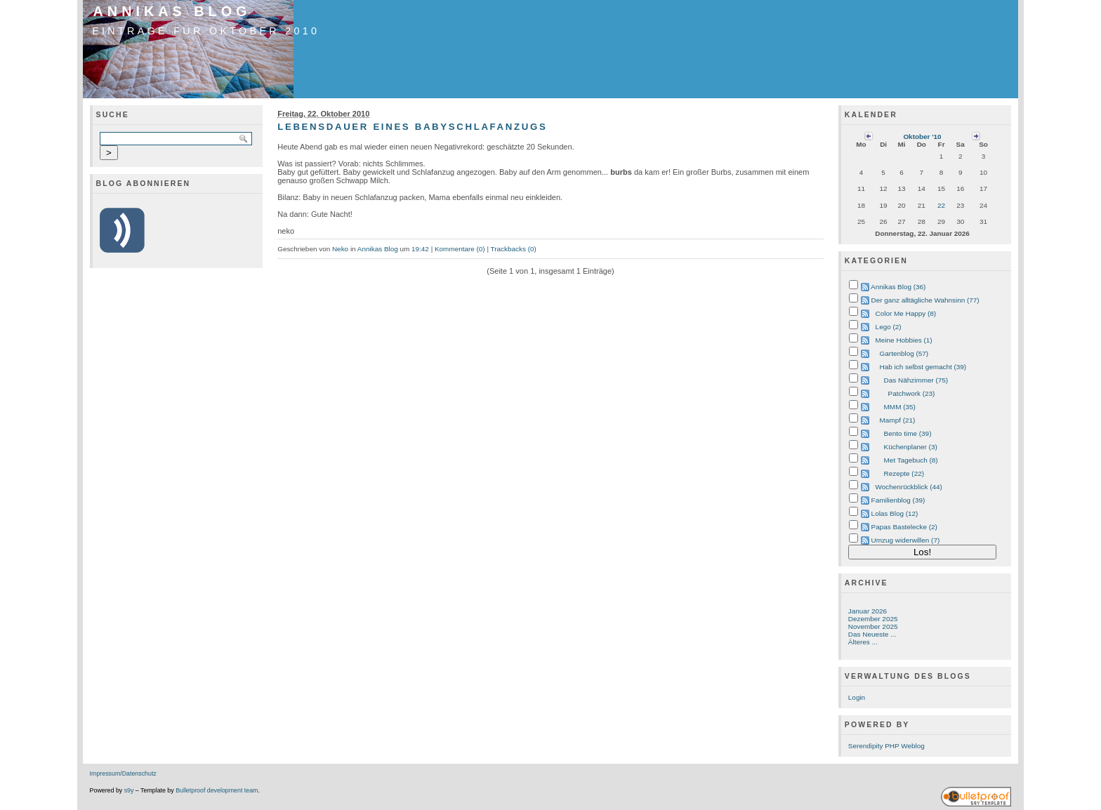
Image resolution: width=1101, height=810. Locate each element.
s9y (129, 790)
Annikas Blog (172, 11)
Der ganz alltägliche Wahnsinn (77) (925, 300)
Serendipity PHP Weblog (886, 746)
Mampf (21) (898, 420)
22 (941, 205)
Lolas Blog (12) (894, 513)
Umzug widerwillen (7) (905, 540)
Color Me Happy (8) (906, 313)
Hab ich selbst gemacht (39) (923, 367)
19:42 (420, 249)
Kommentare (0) (460, 249)
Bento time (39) (908, 433)
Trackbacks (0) (513, 249)
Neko (340, 249)
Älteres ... (863, 642)
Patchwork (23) (911, 393)
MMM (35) (900, 407)
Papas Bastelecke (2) (904, 527)
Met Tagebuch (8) (911, 460)
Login (856, 697)
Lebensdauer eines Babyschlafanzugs (412, 126)
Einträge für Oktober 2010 (205, 30)
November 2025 (873, 626)
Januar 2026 (867, 611)
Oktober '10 (922, 136)
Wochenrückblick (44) (909, 487)
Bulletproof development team (217, 790)
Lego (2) (889, 327)
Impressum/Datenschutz (123, 773)
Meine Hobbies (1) (904, 340)
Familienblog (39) (898, 500)
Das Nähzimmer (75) (916, 380)
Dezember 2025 (873, 619)
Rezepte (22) (904, 473)
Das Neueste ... (872, 634)
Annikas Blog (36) (898, 287)
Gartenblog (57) (904, 353)
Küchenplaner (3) (910, 447)
